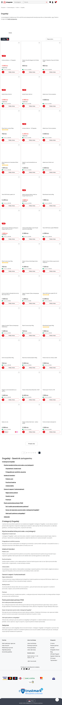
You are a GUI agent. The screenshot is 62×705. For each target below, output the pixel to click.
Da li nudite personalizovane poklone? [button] (17, 506)
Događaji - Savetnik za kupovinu (17, 458)
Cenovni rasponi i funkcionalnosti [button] (14, 489)
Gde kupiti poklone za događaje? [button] (15, 513)
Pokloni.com (5, 551)
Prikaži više (31, 443)
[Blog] (51, 652)
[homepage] (8, 2)
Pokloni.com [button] (9, 479)
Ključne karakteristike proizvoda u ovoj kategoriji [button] (19, 465)
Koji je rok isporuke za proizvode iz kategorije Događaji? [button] (22, 510)
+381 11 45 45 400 (31, 661)
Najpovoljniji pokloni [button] (12, 493)
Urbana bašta (5, 567)
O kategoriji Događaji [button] (8, 461)
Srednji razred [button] (10, 496)
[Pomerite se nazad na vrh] (57, 699)
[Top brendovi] (53, 660)
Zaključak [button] (7, 517)
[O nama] (52, 643)
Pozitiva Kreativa (6, 559)
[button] (18, 2)
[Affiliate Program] (54, 654)
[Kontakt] (52, 647)
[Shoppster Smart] (54, 650)
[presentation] (31, 2)
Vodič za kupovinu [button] (12, 19)
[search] (35, 2)
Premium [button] (8, 499)
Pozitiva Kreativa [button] (11, 482)
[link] (52, 2)
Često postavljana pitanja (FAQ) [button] (13, 503)
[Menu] (2, 2)
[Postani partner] (54, 645)
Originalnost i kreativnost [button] (13, 468)
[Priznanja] (52, 658)
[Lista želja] (50, 2)
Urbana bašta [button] (10, 486)
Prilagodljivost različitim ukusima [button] (16, 472)
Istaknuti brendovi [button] (9, 475)
